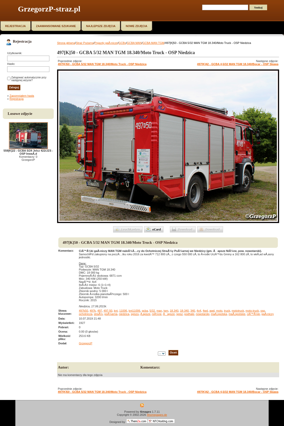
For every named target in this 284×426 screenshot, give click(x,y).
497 (99, 310)
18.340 (174, 310)
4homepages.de (157, 414)
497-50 (108, 310)
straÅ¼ (98, 313)
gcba (145, 310)
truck (227, 310)
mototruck (238, 310)
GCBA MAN (134, 42)
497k (93, 310)
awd (212, 310)
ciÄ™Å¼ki (253, 313)
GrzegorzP (85, 343)
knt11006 (134, 310)
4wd (205, 310)
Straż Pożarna (85, 42)
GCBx (122, 42)
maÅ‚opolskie (236, 313)
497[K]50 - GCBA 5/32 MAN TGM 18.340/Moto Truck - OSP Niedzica (102, 64)
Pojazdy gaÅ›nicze (106, 42)
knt (116, 310)
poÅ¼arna (110, 313)
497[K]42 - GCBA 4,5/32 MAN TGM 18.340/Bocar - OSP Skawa (237, 64)
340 (192, 310)
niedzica (124, 313)
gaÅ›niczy (267, 313)
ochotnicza (85, 313)
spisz (179, 313)
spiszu (135, 313)
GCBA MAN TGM (153, 42)
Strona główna (66, 42)
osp (262, 310)
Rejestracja (16, 98)
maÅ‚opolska (219, 313)
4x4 (198, 310)
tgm (165, 310)
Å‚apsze (145, 313)
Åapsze (169, 313)
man (159, 310)
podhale (189, 313)
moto (219, 310)
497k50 (83, 310)
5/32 (152, 310)
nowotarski (203, 313)
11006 (123, 310)
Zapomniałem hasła (21, 95)
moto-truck (252, 310)
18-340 (184, 310)
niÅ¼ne (156, 313)
